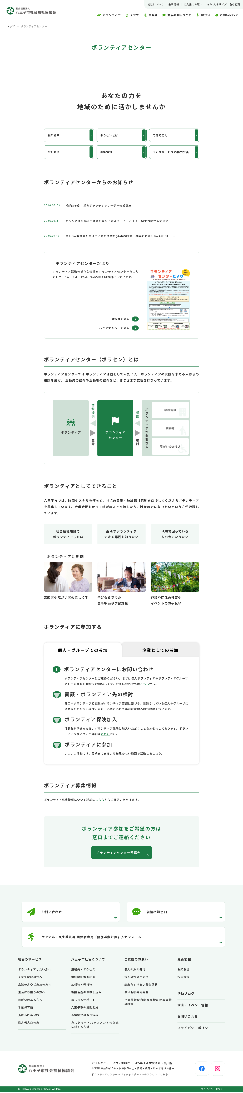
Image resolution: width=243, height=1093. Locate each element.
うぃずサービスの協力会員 (171, 153)
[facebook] (201, 1070)
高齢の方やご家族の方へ (35, 986)
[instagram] (217, 1070)
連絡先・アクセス (83, 971)
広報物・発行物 (81, 986)
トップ (11, 26)
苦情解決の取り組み (84, 1016)
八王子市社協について (88, 960)
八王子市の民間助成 (84, 1009)
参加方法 (54, 153)
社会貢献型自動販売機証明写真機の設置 (148, 1003)
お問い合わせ (187, 1017)
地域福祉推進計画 (83, 978)
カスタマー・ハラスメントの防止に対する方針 (95, 1026)
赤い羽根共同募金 (136, 993)
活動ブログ (186, 995)
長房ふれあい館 (28, 1016)
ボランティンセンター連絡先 (119, 854)
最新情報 (173, 4)
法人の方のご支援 (136, 978)
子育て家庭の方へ (30, 978)
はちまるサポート (83, 1001)
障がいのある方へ (30, 1001)
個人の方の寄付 (135, 971)
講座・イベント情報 (192, 1006)
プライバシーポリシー (194, 1029)
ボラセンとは (109, 135)
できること (160, 135)
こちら (144, 685)
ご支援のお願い (192, 4)
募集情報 (106, 153)
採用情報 (183, 978)
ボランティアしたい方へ (34, 971)
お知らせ (54, 135)
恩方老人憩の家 (28, 1024)
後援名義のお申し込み (86, 993)
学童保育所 (25, 1009)
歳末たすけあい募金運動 (141, 986)
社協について (155, 4)
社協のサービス (30, 960)
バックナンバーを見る (114, 329)
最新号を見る (120, 320)
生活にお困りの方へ (31, 993)
